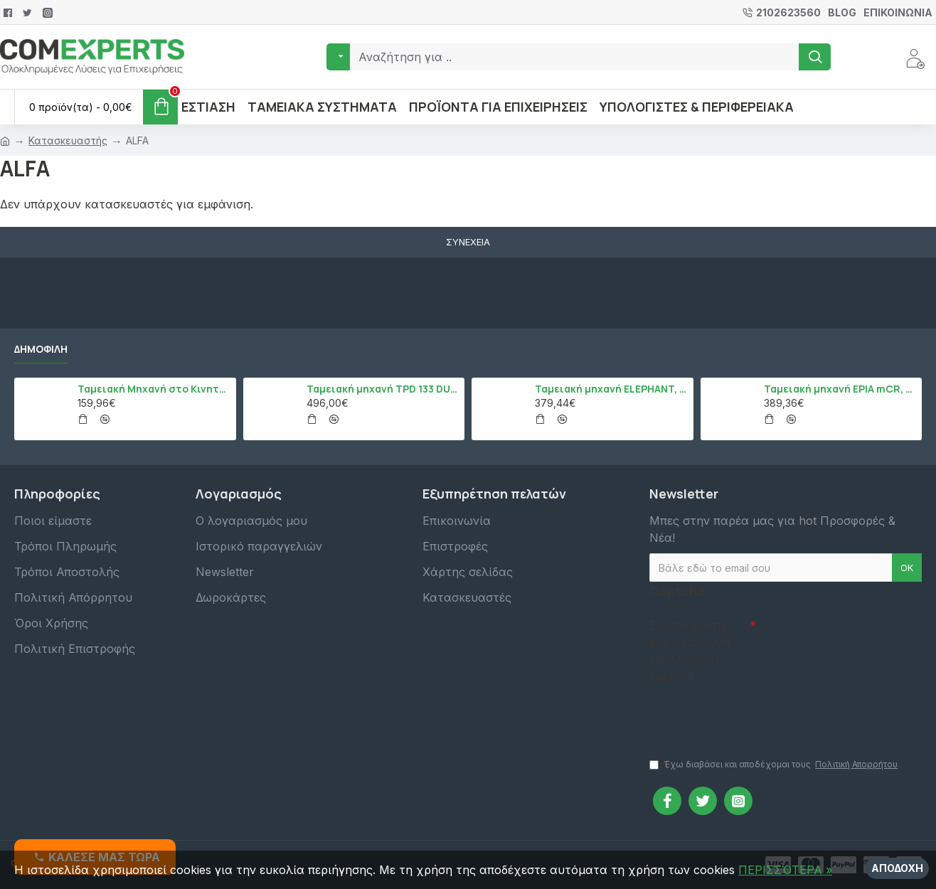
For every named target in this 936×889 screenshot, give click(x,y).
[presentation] (749, 714)
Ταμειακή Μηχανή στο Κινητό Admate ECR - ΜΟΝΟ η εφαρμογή (154, 389)
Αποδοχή (897, 868)
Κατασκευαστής (67, 140)
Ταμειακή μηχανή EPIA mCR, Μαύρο (840, 389)
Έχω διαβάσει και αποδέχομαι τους (774, 764)
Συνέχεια (468, 241)
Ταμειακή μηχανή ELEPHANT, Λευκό (611, 389)
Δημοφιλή (41, 349)
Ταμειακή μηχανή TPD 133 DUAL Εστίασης (383, 389)
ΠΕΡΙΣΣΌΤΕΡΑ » (785, 870)
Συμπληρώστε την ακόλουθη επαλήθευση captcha (689, 650)
